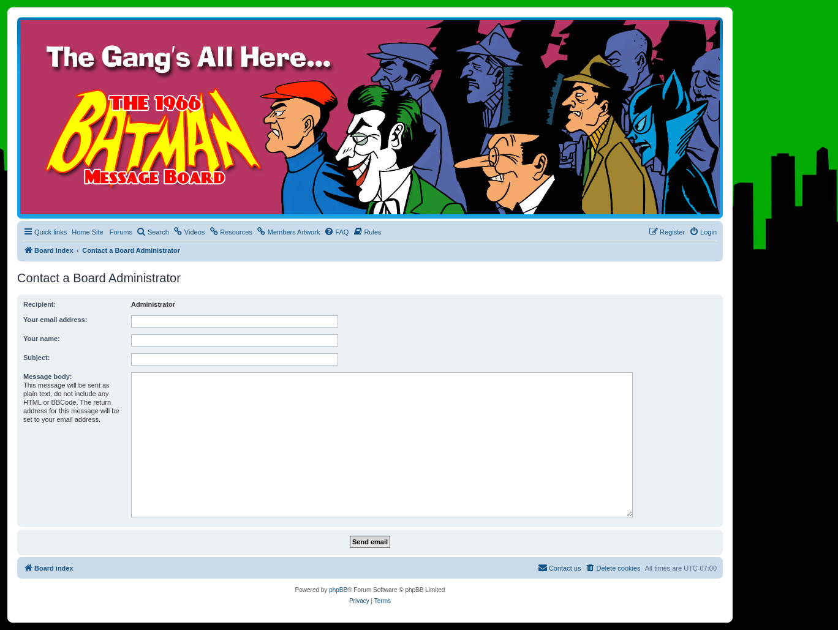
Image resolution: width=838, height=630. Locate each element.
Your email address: (55, 319)
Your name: (41, 338)
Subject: (36, 357)
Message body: (47, 376)
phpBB (338, 590)
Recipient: (39, 304)
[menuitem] (153, 232)
